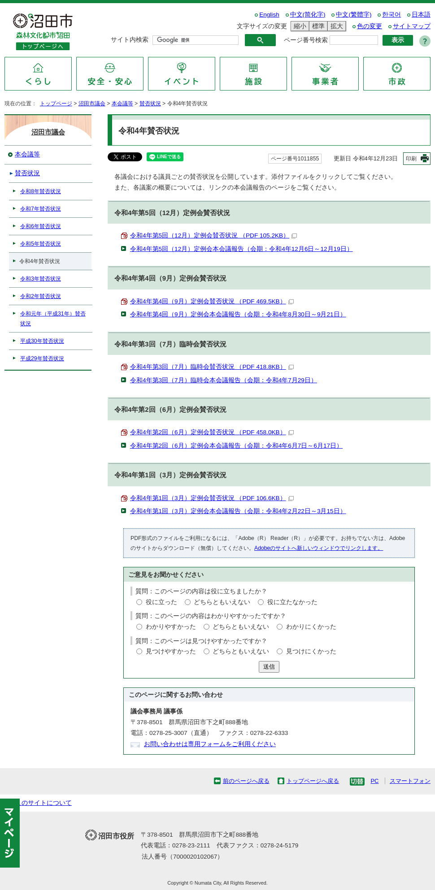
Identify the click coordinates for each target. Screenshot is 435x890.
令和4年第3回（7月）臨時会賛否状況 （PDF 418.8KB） (212, 366)
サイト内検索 (129, 39)
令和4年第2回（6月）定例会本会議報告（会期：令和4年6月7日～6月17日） (236, 445)
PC (374, 781)
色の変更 (369, 26)
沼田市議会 (91, 103)
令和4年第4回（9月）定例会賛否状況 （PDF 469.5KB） (212, 301)
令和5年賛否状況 (40, 244)
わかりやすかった (171, 626)
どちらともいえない (222, 602)
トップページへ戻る (313, 781)
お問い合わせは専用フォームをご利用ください (210, 744)
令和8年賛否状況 (40, 191)
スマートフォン (410, 781)
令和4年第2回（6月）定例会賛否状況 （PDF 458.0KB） (212, 432)
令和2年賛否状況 (40, 296)
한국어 (391, 14)
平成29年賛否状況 (42, 358)
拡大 (335, 26)
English (269, 14)
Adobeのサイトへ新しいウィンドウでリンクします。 (318, 548)
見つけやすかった (171, 651)
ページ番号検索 (306, 40)
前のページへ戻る (246, 781)
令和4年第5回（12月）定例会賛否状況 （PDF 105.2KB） (213, 235)
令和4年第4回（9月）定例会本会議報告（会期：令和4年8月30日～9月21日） (238, 314)
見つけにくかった (311, 651)
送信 (269, 666)
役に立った (161, 602)
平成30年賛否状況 (42, 341)
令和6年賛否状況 (40, 226)
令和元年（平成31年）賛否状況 (53, 319)
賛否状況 (150, 103)
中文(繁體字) (353, 14)
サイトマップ (412, 26)
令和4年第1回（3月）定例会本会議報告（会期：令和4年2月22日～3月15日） (238, 511)
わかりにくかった (311, 626)
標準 (317, 26)
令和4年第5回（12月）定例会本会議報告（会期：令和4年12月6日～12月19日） (241, 249)
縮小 (298, 26)
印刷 (411, 159)
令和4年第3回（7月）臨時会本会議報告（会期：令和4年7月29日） (223, 380)
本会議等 (122, 103)
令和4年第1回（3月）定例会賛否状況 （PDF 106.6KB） (212, 498)
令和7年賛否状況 (40, 209)
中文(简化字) (308, 14)
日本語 (421, 14)
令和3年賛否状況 (40, 279)
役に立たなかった (292, 602)
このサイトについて (43, 802)
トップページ (56, 103)
